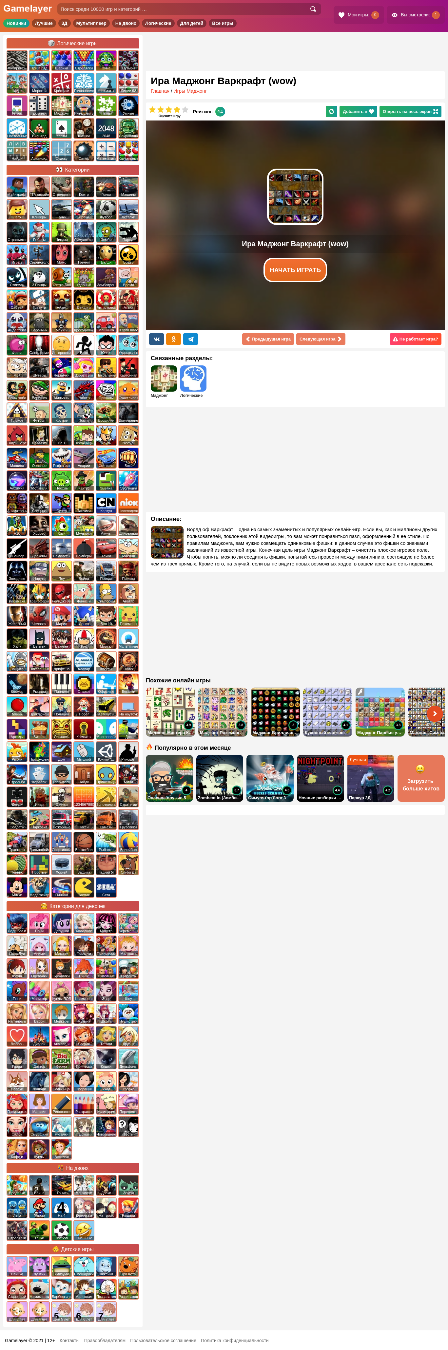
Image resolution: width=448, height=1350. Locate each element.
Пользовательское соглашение (163, 1340)
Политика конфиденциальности (235, 1340)
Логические (158, 23)
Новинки (16, 23)
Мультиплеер (91, 23)
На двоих (125, 23)
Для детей (192, 23)
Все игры (222, 23)
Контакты (69, 1340)
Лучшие (44, 23)
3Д (65, 23)
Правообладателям (105, 1340)
